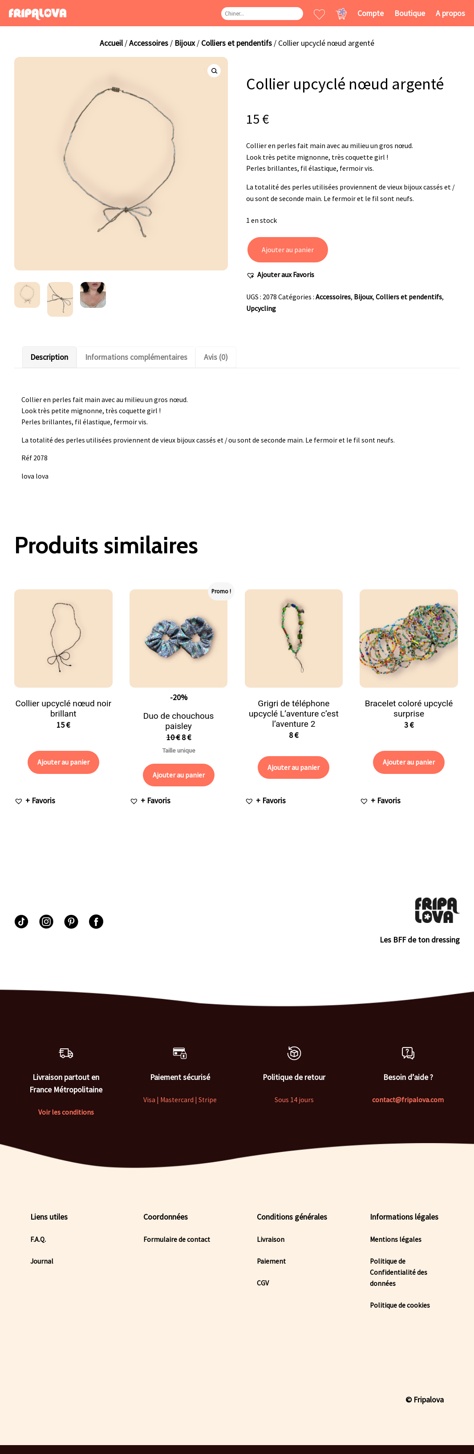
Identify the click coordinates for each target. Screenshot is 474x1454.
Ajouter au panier (288, 249)
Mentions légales (395, 1239)
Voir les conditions (66, 1112)
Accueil (111, 43)
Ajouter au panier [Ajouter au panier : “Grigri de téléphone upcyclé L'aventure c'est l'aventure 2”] (293, 767)
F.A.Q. (38, 1239)
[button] (280, 275)
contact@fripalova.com (408, 1100)
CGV (263, 1283)
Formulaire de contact (176, 1239)
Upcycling (261, 308)
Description (49, 357)
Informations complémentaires (136, 357)
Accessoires (148, 43)
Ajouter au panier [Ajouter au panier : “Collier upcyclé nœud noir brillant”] (63, 761)
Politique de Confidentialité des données (398, 1272)
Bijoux (184, 43)
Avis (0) (216, 357)
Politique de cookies (400, 1305)
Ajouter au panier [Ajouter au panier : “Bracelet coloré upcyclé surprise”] (409, 761)
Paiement (271, 1261)
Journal (41, 1261)
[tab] (49, 357)
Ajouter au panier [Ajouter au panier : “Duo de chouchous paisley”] (179, 774)
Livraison (270, 1239)
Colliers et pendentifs (236, 43)
